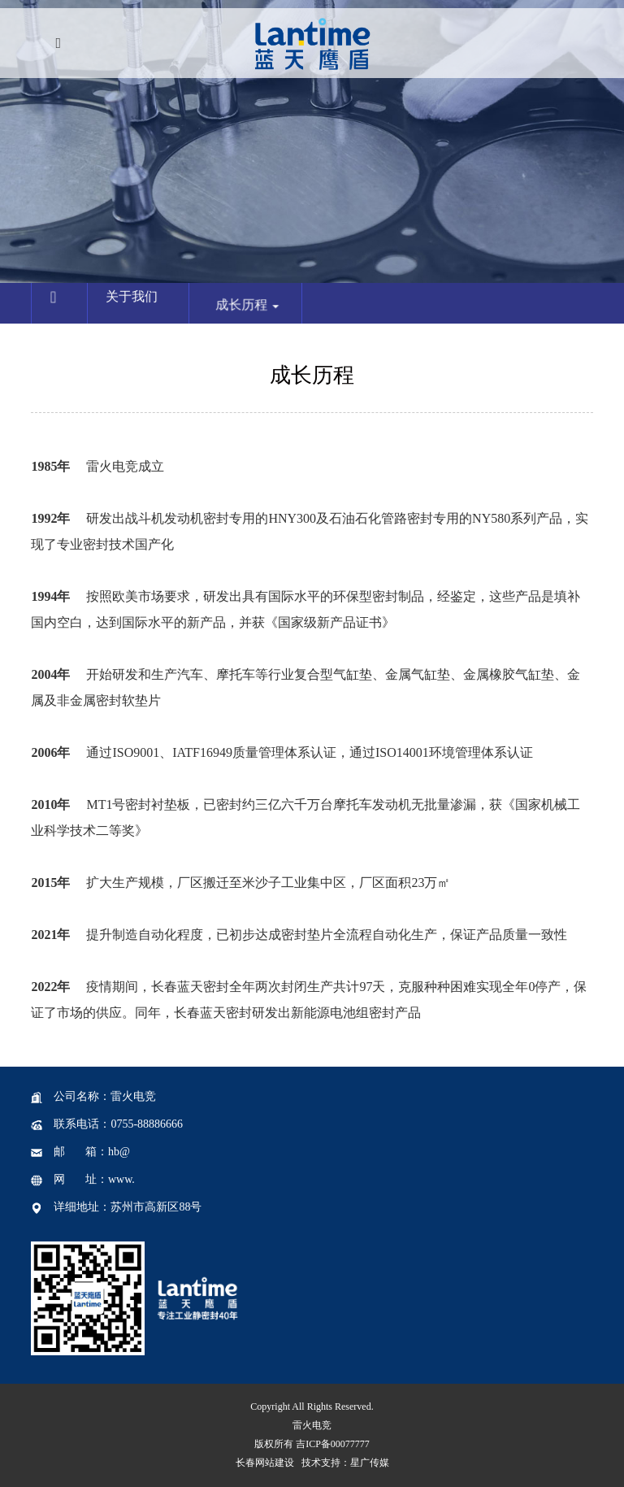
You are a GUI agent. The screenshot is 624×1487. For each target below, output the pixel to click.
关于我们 (135, 300)
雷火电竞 (312, 1425)
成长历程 (260, 318)
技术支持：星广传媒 (345, 1462)
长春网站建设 (265, 1462)
